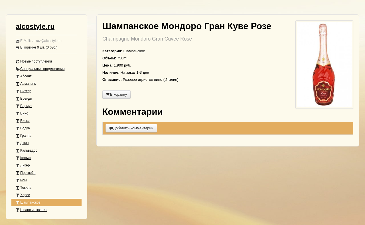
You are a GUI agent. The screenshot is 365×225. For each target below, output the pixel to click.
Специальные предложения (40, 69)
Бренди (24, 99)
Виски (23, 121)
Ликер (23, 165)
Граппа (23, 136)
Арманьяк (26, 84)
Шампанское (28, 202)
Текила (23, 188)
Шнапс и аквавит (31, 210)
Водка (23, 128)
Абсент (24, 76)
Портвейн (25, 173)
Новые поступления (34, 61)
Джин (22, 143)
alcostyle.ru (35, 26)
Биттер (23, 91)
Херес (23, 195)
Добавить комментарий (131, 128)
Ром (21, 180)
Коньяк (23, 158)
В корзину (116, 94)
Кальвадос (26, 150)
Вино (22, 113)
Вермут (24, 106)
